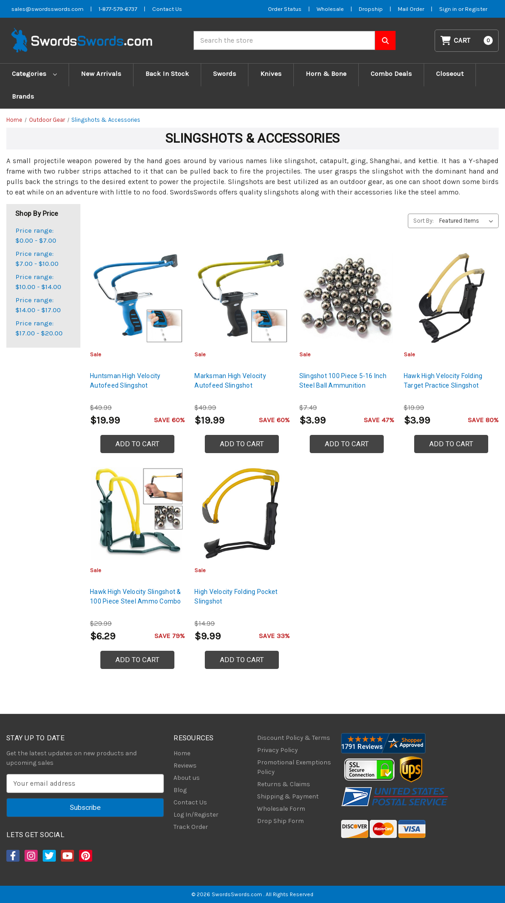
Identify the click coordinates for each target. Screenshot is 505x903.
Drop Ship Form (280, 821)
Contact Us (190, 802)
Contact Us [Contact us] (167, 8)
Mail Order (411, 8)
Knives (271, 74)
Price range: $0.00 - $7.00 (35, 235)
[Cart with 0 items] (467, 41)
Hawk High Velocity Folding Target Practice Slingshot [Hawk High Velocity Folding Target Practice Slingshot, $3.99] (443, 380)
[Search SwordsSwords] (385, 40)
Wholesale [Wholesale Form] (330, 8)
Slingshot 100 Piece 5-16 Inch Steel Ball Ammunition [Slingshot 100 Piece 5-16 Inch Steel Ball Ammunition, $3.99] (342, 380)
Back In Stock (167, 74)
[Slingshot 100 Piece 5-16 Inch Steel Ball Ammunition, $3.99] (347, 298)
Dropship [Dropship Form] (371, 8)
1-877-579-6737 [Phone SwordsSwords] (118, 8)
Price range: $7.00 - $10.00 (37, 258)
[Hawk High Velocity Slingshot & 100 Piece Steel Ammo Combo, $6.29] (137, 513)
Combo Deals (391, 74)
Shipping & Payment (288, 796)
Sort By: (423, 220)
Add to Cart (137, 444)
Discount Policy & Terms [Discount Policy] (293, 738)
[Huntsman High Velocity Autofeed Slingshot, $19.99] (137, 298)
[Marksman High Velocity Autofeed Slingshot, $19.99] (242, 298)
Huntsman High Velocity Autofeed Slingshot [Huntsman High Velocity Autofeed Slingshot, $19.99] (125, 380)
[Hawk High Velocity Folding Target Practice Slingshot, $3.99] (451, 298)
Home (181, 753)
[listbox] (468, 221)
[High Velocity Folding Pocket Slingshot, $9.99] (242, 513)
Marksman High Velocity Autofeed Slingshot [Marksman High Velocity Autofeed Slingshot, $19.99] (230, 380)
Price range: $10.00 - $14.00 (38, 282)
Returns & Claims (283, 784)
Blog (180, 790)
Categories (34, 74)
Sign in (448, 8)
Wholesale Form (281, 809)
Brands (23, 96)
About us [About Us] (186, 778)
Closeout (450, 74)
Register (476, 8)
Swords (224, 74)
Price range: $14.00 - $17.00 (38, 305)
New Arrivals (101, 74)
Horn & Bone (326, 74)
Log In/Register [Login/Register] (195, 814)
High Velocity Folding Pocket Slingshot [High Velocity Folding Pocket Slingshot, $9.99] (235, 596)
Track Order (190, 827)
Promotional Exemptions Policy (294, 767)
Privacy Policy (277, 750)
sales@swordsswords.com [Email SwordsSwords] (47, 8)
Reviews (185, 765)
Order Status (285, 8)
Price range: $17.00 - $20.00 (39, 328)
